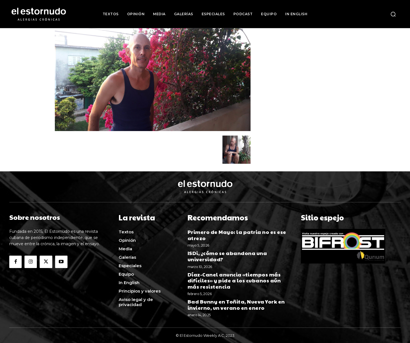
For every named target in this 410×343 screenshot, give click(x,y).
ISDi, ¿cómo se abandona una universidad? (227, 255)
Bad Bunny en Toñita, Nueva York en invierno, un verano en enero (236, 304)
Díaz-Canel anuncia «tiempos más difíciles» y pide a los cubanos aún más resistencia (234, 279)
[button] (393, 14)
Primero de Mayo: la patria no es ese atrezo (237, 234)
